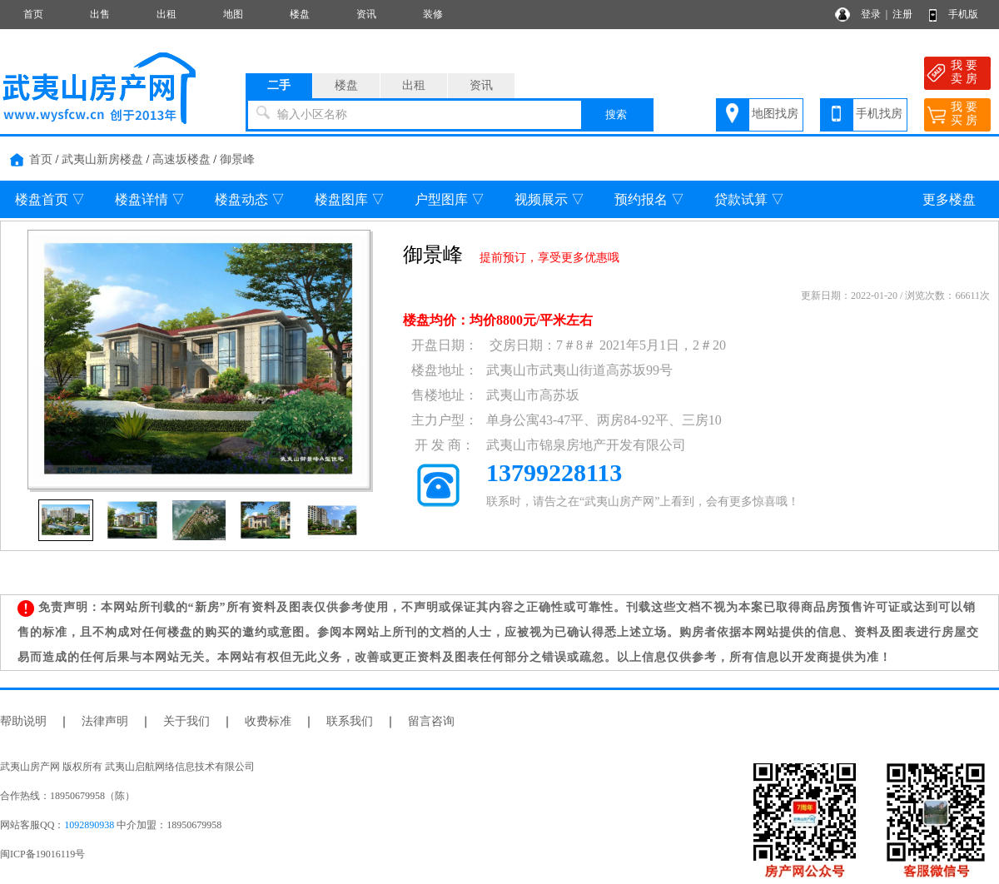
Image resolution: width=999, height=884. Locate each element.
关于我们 (186, 721)
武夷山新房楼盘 (102, 159)
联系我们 (349, 721)
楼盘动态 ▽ (250, 199)
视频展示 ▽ (549, 199)
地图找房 (775, 113)
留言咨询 (431, 721)
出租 (166, 14)
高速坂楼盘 (181, 159)
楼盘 (300, 14)
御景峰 (237, 159)
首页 (33, 14)
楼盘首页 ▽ (50, 199)
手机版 (963, 14)
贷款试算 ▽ (749, 199)
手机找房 (879, 113)
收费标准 (268, 721)
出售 (100, 14)
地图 (233, 14)
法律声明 (105, 721)
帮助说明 (23, 721)
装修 (433, 14)
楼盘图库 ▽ (350, 199)
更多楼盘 (949, 199)
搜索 (616, 114)
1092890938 (89, 825)
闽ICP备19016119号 (42, 854)
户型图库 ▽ (450, 199)
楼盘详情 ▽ (150, 199)
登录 (871, 14)
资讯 (366, 14)
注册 (902, 14)
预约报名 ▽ (649, 199)
